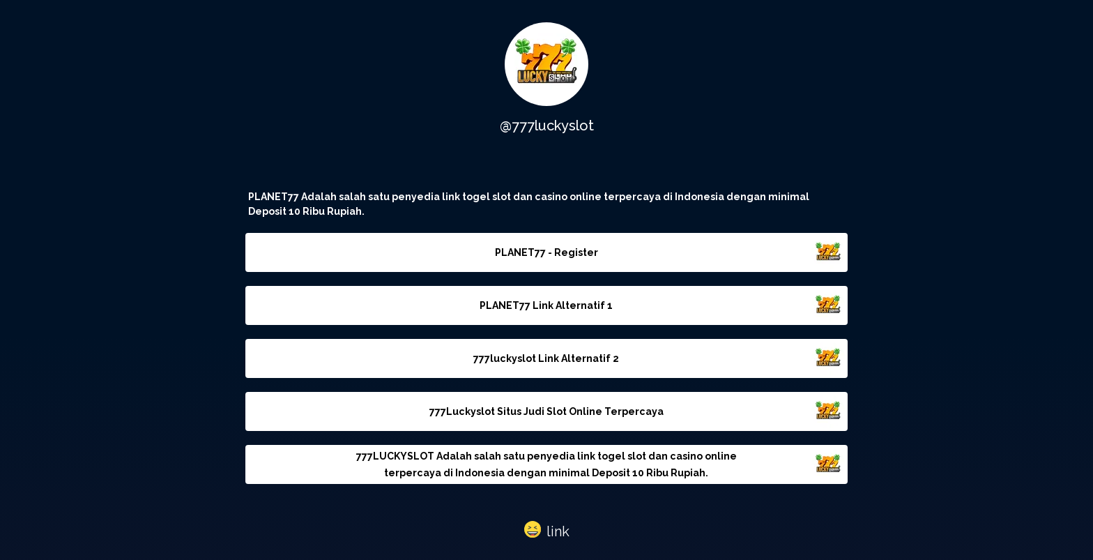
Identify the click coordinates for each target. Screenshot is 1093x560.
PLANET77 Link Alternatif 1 (546, 305)
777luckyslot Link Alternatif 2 (546, 358)
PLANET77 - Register (546, 252)
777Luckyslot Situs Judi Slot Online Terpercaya (546, 411)
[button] (546, 528)
